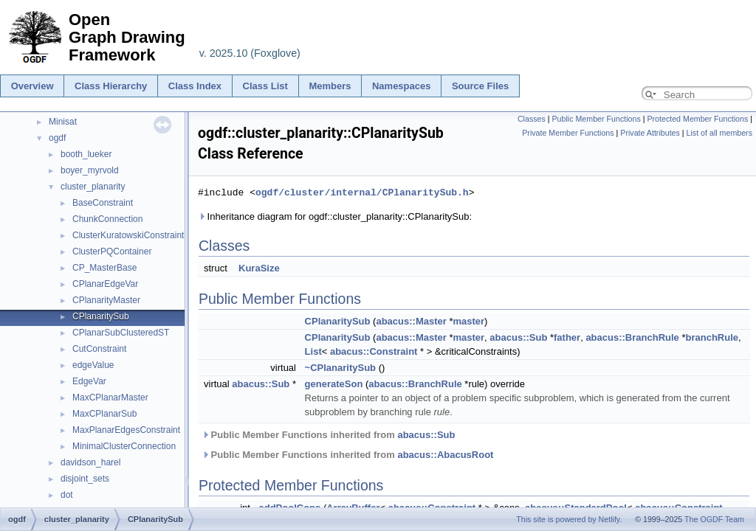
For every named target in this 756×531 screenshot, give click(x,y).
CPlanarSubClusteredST (120, 332)
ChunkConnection (107, 219)
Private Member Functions (568, 132)
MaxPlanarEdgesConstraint (126, 430)
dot (67, 495)
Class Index (194, 85)
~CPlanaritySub (340, 367)
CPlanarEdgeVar (105, 284)
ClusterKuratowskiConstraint (128, 235)
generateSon (334, 383)
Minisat (63, 122)
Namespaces (401, 85)
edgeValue (93, 365)
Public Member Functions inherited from (328, 434)
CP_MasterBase (104, 268)
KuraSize (259, 268)
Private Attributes (650, 132)
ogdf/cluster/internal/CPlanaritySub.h (362, 192)
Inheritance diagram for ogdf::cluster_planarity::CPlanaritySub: (335, 216)
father (567, 337)
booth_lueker (86, 154)
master (468, 321)
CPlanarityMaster (106, 300)
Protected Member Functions (697, 118)
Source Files (480, 85)
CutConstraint (99, 349)
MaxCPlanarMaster (110, 397)
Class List (265, 85)
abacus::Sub (518, 337)
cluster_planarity (93, 186)
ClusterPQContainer (111, 251)
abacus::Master (411, 321)
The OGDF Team (714, 519)
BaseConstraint (102, 203)
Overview (32, 85)
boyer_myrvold (90, 170)
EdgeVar (89, 381)
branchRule (711, 337)
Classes (532, 118)
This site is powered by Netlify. (569, 519)
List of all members (719, 132)
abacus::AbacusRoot (445, 454)
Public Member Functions (596, 118)
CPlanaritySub (100, 316)
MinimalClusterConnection (124, 446)
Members (330, 85)
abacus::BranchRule (631, 337)
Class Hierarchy (111, 85)
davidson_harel (90, 462)
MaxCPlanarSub (104, 414)
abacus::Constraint (373, 351)
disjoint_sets (85, 478)
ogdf (57, 138)
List (313, 351)
